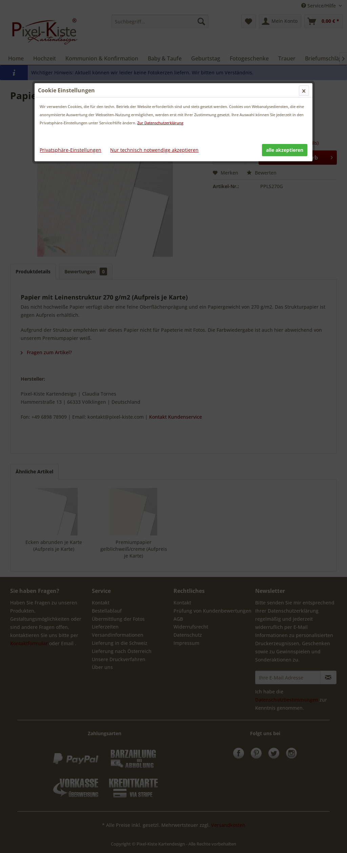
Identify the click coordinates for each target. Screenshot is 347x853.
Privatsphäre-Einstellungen (70, 150)
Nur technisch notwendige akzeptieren (154, 150)
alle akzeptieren (284, 150)
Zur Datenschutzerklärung (160, 122)
